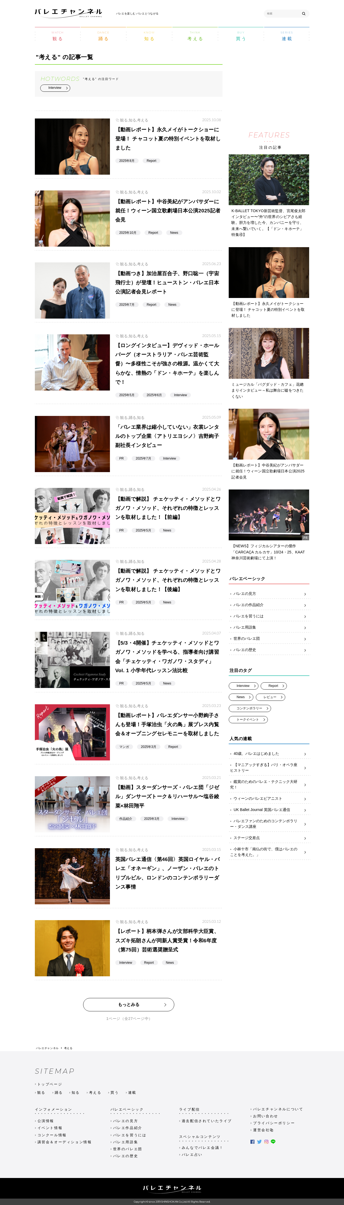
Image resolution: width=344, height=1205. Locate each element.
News (240, 697)
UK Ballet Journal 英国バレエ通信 (269, 809)
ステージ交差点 (269, 837)
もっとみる (128, 1004)
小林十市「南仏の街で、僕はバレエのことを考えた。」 (269, 852)
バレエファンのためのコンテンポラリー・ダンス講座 (269, 823)
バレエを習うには (269, 616)
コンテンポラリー (249, 708)
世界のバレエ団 (269, 638)
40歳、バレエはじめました (269, 753)
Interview (55, 87)
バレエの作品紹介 (269, 604)
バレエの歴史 (269, 649)
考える (68, 1047)
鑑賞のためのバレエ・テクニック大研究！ (269, 784)
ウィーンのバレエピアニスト (269, 798)
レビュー (270, 697)
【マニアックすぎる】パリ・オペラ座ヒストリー (269, 767)
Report (273, 685)
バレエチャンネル (47, 1047)
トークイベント (247, 719)
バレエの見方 (269, 593)
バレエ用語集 (269, 627)
